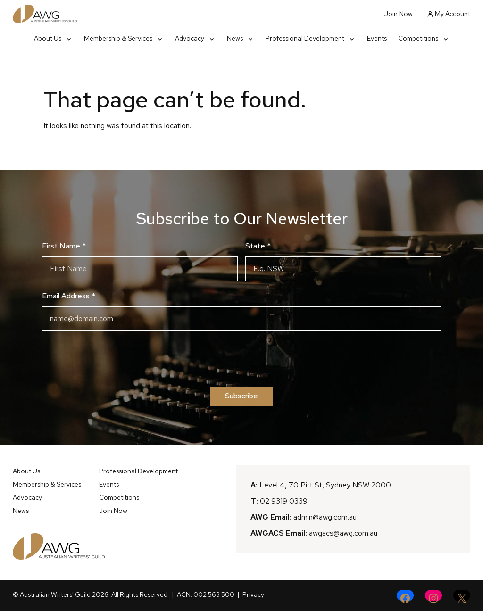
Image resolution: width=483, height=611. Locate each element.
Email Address (68, 296)
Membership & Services (47, 484)
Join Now (398, 13)
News (21, 510)
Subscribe (241, 396)
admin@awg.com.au (325, 517)
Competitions (119, 497)
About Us (26, 471)
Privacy (253, 594)
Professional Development (138, 471)
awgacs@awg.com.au (343, 533)
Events (109, 484)
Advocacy (27, 497)
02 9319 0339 (284, 501)
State (258, 246)
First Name (64, 246)
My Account (448, 13)
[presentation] (241, 358)
